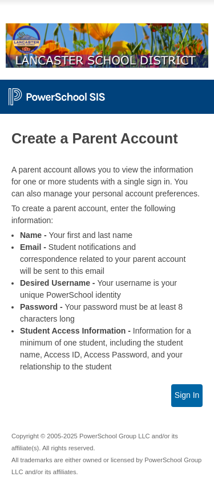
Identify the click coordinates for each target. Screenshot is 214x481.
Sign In (187, 395)
